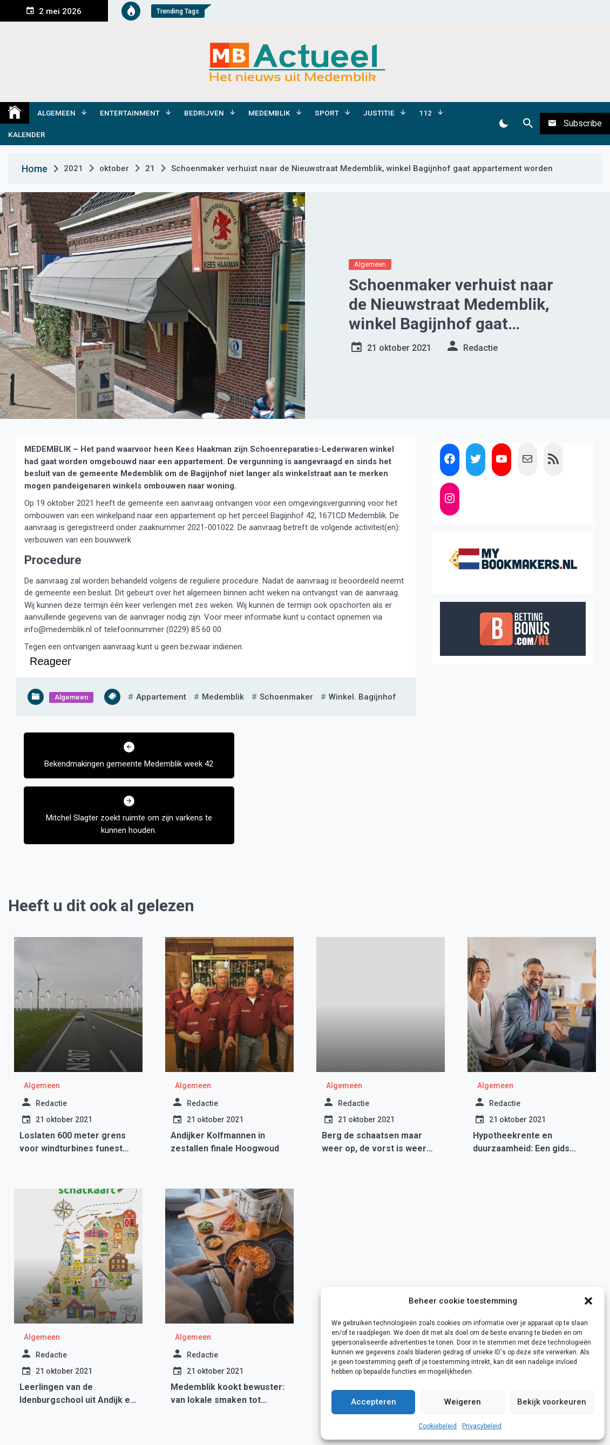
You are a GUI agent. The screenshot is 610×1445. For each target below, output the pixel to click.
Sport (327, 112)
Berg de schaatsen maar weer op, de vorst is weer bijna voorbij (374, 1094)
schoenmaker (286, 697)
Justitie (379, 112)
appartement (161, 697)
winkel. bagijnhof (362, 697)
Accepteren (373, 1402)
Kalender (26, 134)
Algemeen (56, 112)
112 (425, 112)
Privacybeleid (481, 1426)
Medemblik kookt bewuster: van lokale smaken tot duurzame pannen (227, 1346)
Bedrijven (204, 112)
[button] (588, 1300)
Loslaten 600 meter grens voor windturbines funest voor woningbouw (72, 1094)
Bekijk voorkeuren (551, 1402)
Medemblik (269, 112)
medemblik (223, 697)
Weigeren (462, 1402)
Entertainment (130, 112)
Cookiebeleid (437, 1426)
